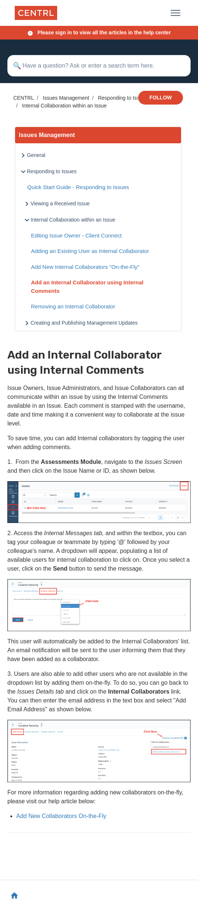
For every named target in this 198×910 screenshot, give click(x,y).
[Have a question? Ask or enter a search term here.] (99, 65)
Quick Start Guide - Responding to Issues (78, 187)
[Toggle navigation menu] (175, 13)
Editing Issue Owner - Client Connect (76, 235)
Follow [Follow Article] (160, 97)
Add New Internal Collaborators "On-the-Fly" (85, 267)
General (36, 155)
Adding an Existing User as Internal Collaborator (90, 251)
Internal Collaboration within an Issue (64, 106)
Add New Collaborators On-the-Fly (61, 816)
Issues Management (66, 98)
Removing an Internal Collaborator (73, 306)
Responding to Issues (123, 98)
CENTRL (23, 98)
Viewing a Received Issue (60, 203)
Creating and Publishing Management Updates (84, 323)
